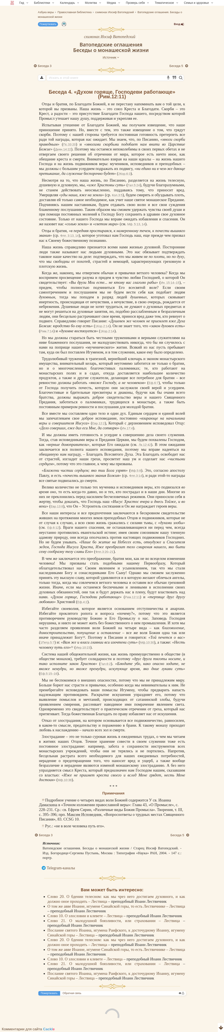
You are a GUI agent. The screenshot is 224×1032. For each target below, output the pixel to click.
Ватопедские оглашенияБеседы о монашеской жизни (111, 47)
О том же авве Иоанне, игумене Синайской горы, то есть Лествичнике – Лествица (116, 906)
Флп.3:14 (135, 475)
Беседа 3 (44, 66)
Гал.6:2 (105, 664)
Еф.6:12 (53, 527)
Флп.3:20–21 (104, 552)
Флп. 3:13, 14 (69, 235)
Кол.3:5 (117, 195)
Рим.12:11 (132, 597)
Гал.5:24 (134, 185)
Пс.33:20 (69, 144)
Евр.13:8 (57, 506)
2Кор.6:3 (124, 173)
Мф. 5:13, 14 (136, 224)
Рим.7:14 (46, 331)
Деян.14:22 (63, 149)
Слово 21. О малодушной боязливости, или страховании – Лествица (115, 920)
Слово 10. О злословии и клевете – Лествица (85, 916)
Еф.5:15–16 (48, 673)
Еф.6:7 (154, 383)
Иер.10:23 (83, 647)
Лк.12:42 (145, 444)
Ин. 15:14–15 (170, 282)
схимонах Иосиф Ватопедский (110, 36)
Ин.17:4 (127, 428)
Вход (179, 24)
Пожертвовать (48, 24)
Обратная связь (72, 993)
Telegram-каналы (61, 868)
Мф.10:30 (147, 642)
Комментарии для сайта (28, 1029)
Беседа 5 (176, 66)
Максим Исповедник (84, 814)
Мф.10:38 (65, 780)
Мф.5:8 (135, 470)
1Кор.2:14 (102, 326)
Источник (111, 57)
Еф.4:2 (82, 602)
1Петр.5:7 (47, 642)
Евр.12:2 (98, 423)
